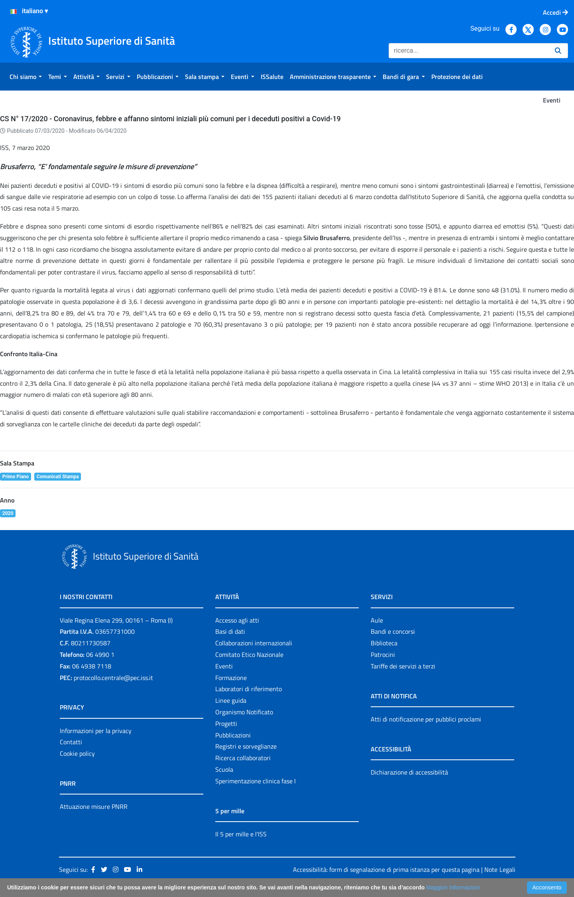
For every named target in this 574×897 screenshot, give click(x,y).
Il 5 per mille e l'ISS (241, 834)
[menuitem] (25, 77)
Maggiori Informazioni (453, 887)
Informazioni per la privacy (96, 730)
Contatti (71, 742)
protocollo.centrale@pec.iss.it (113, 677)
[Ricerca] (468, 50)
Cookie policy (77, 753)
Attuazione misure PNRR (94, 806)
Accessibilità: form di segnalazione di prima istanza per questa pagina (386, 869)
